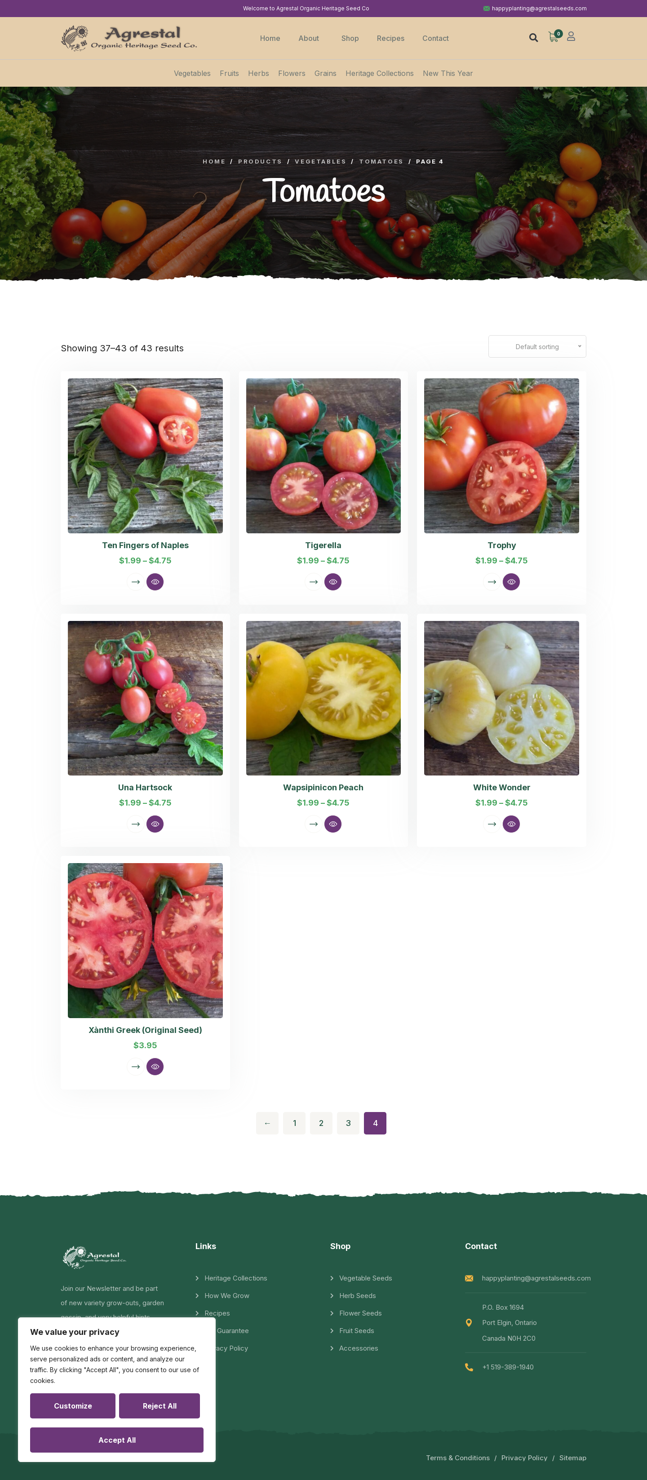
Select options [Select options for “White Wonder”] (492, 824)
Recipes (390, 38)
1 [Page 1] (294, 1123)
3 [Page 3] (348, 1123)
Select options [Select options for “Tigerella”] (314, 582)
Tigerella (323, 545)
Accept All (117, 1440)
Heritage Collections (380, 73)
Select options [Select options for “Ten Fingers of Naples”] (136, 582)
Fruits (229, 73)
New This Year (448, 73)
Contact (435, 38)
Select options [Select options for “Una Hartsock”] (136, 824)
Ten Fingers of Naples (145, 545)
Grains (326, 73)
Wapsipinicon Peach (323, 787)
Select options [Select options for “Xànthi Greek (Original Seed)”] (136, 1067)
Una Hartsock (145, 787)
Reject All (160, 1405)
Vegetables (192, 73)
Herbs (258, 73)
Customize (73, 1405)
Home (270, 38)
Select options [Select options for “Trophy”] (492, 582)
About (311, 38)
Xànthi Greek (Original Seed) (145, 1030)
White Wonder (502, 787)
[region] (117, 1389)
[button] (533, 37)
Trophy (501, 545)
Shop (350, 38)
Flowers (292, 73)
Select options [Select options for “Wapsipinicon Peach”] (314, 824)
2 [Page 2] (321, 1123)
